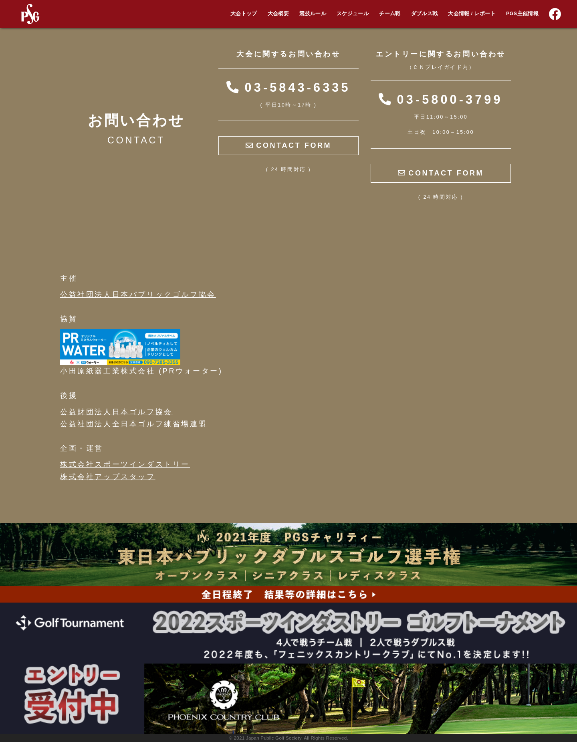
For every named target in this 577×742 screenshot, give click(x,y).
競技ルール (312, 13)
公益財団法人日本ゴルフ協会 (116, 412)
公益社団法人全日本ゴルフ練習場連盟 (133, 424)
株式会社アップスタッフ (107, 477)
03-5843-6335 (288, 87)
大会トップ (243, 13)
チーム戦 (389, 13)
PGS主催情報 (522, 13)
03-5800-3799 (440, 99)
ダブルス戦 (424, 13)
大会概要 (278, 13)
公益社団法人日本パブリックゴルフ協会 (138, 294)
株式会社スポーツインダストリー (125, 464)
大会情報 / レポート (471, 13)
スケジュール (353, 13)
